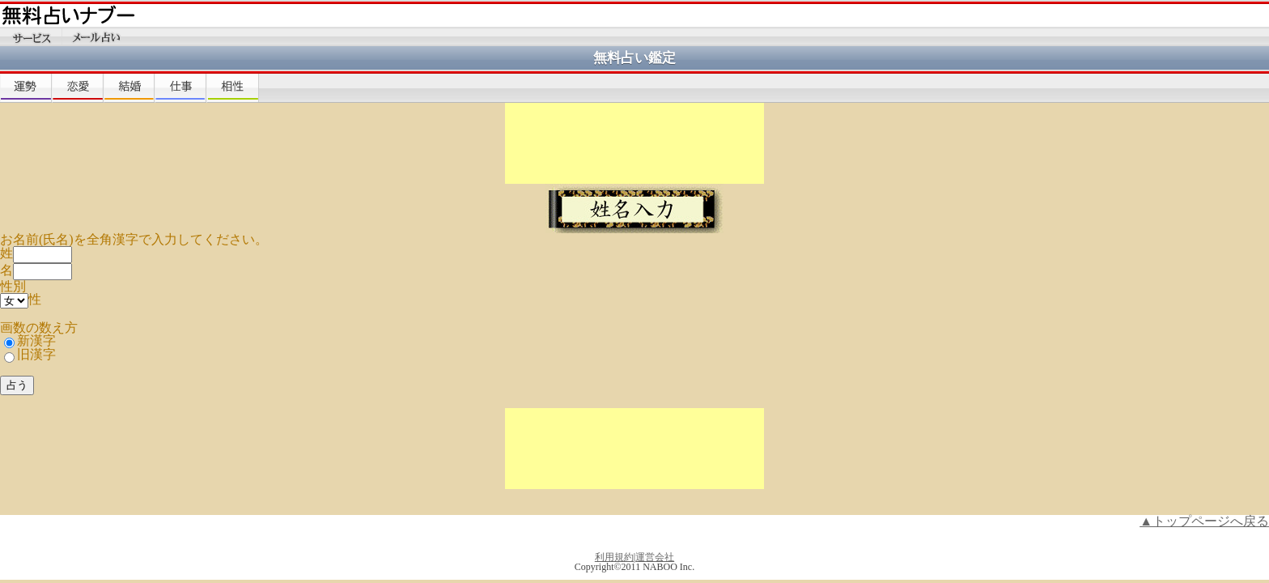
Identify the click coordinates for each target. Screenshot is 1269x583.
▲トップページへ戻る (1204, 521)
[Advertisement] (634, 143)
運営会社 (654, 557)
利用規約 (614, 557)
